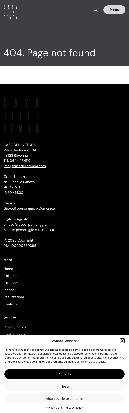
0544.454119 (20, 160)
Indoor (9, 290)
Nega (65, 386)
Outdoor (10, 282)
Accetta (64, 374)
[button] (122, 341)
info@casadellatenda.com (25, 166)
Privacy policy (54, 407)
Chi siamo (11, 275)
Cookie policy (14, 334)
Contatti (10, 304)
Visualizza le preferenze (64, 398)
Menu (114, 9)
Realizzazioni (14, 297)
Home (8, 268)
